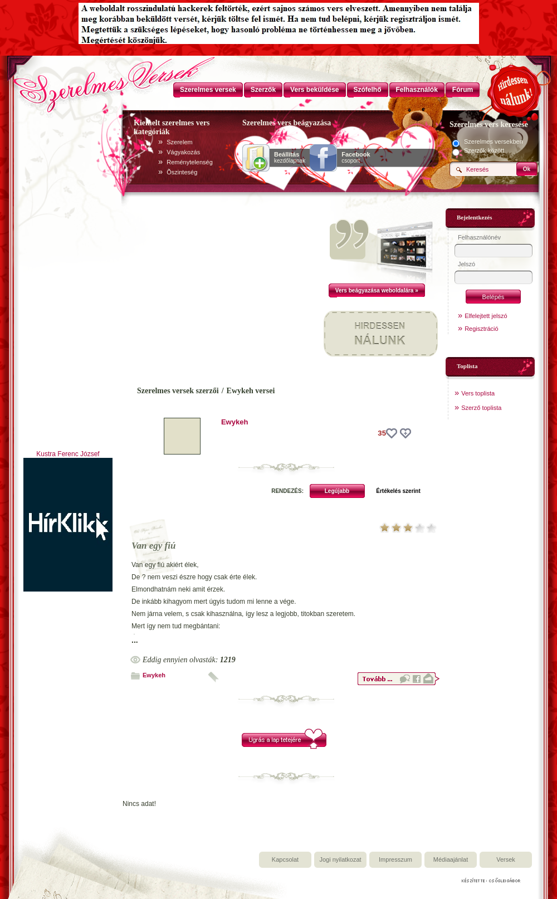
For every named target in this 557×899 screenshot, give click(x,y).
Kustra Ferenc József (67, 454)
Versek (505, 859)
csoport (355, 158)
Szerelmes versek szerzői (178, 391)
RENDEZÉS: (287, 491)
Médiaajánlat (450, 859)
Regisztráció (482, 328)
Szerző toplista (481, 407)
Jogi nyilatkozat (340, 859)
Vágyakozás (183, 152)
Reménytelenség (190, 162)
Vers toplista (478, 393)
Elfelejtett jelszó (486, 315)
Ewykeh (234, 422)
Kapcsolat (285, 859)
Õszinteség (182, 172)
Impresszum (395, 859)
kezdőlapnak (289, 158)
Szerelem (179, 142)
